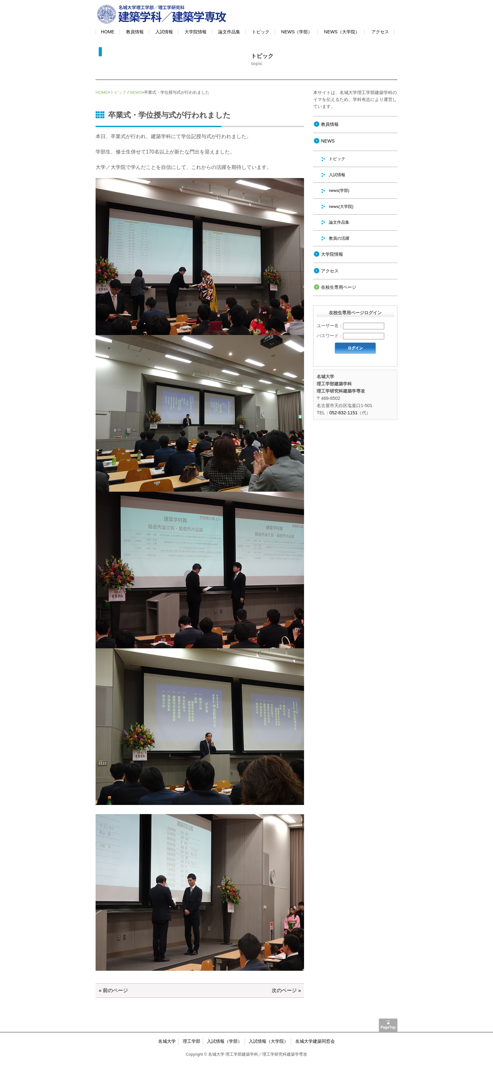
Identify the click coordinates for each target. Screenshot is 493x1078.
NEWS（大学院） (342, 31)
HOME (107, 31)
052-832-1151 (344, 412)
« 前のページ (113, 990)
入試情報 (164, 31)
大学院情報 (196, 31)
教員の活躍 (339, 238)
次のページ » (286, 990)
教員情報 (135, 31)
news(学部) (339, 190)
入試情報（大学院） (268, 1041)
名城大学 (167, 1041)
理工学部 (191, 1041)
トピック (260, 31)
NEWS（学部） (296, 31)
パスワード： (330, 335)
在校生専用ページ (338, 287)
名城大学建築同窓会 (315, 1041)
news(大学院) (341, 206)
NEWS (136, 92)
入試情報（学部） (224, 1041)
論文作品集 (229, 31)
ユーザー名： (330, 325)
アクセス (380, 31)
